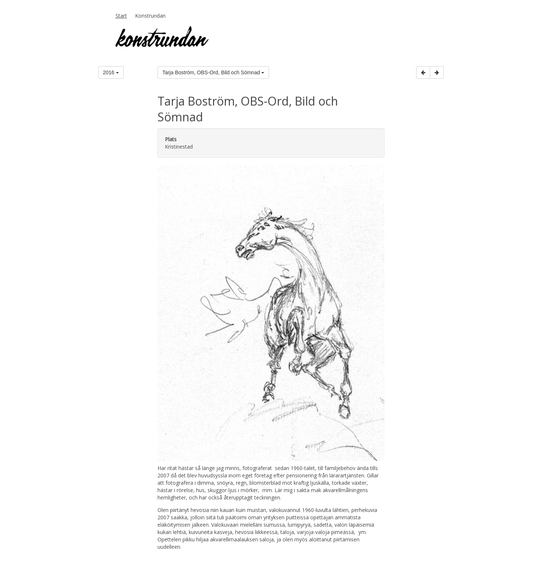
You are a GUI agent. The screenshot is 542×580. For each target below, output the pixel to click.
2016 (111, 72)
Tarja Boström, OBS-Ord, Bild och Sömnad (213, 72)
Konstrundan (150, 15)
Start (121, 15)
